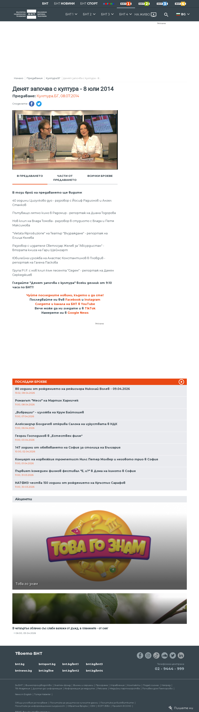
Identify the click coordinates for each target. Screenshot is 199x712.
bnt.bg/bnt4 (94, 670)
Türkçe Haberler (42, 694)
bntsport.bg (47, 664)
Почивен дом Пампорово (157, 688)
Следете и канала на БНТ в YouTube (65, 304)
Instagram (92, 299)
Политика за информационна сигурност (40, 706)
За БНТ (19, 685)
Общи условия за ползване (31, 702)
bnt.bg (19, 664)
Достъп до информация (47, 688)
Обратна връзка (77, 706)
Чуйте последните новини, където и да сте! (65, 295)
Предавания (35, 78)
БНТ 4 (123, 14)
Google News (78, 312)
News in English (23, 694)
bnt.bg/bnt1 (70, 664)
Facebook (73, 299)
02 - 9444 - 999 (169, 668)
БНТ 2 (87, 14)
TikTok (90, 308)
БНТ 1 (69, 14)
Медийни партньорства (125, 688)
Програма (102, 685)
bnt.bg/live (46, 670)
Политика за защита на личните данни (74, 702)
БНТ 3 (105, 14)
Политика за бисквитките (117, 702)
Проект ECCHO (121, 706)
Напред (166, 685)
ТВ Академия (22, 688)
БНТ (45, 3)
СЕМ (92, 706)
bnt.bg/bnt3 (94, 664)
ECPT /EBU (104, 706)
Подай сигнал (151, 685)
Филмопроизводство (38, 685)
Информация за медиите (80, 688)
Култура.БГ (53, 78)
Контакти (133, 685)
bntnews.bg (23, 670)
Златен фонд (62, 685)
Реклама (161, 23)
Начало (18, 78)
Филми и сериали (83, 685)
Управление (117, 685)
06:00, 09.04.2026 (25, 633)
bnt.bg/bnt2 (70, 670)
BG (183, 14)
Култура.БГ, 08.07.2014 (58, 96)
